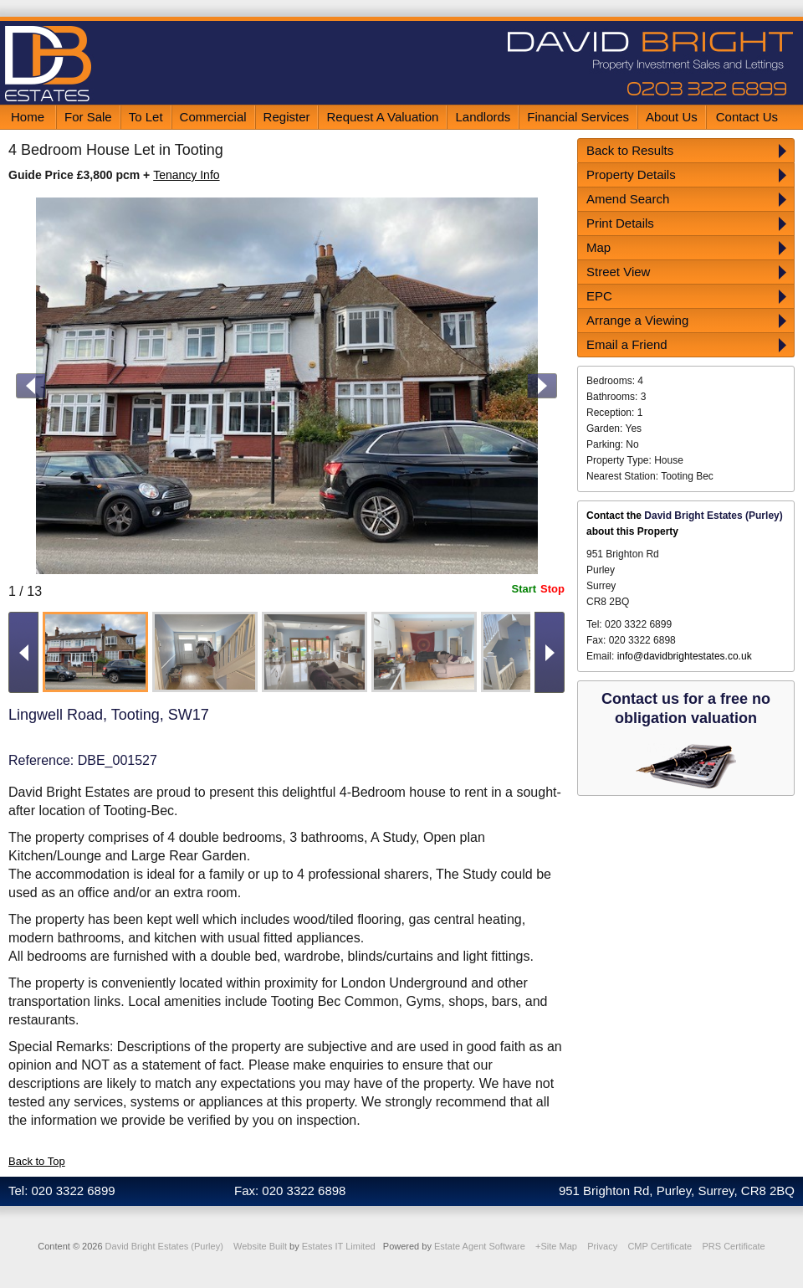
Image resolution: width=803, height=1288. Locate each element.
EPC (599, 296)
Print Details (620, 223)
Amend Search (627, 199)
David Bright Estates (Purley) (164, 1246)
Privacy (602, 1246)
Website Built (260, 1246)
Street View (618, 271)
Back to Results (629, 150)
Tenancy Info (186, 175)
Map (598, 247)
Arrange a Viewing (637, 320)
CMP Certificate (659, 1246)
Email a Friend (626, 344)
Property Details (631, 174)
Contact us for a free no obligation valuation (685, 708)
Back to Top (36, 1161)
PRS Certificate (733, 1246)
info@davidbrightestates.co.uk (684, 656)
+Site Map (556, 1246)
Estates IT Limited (339, 1246)
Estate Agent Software (479, 1246)
